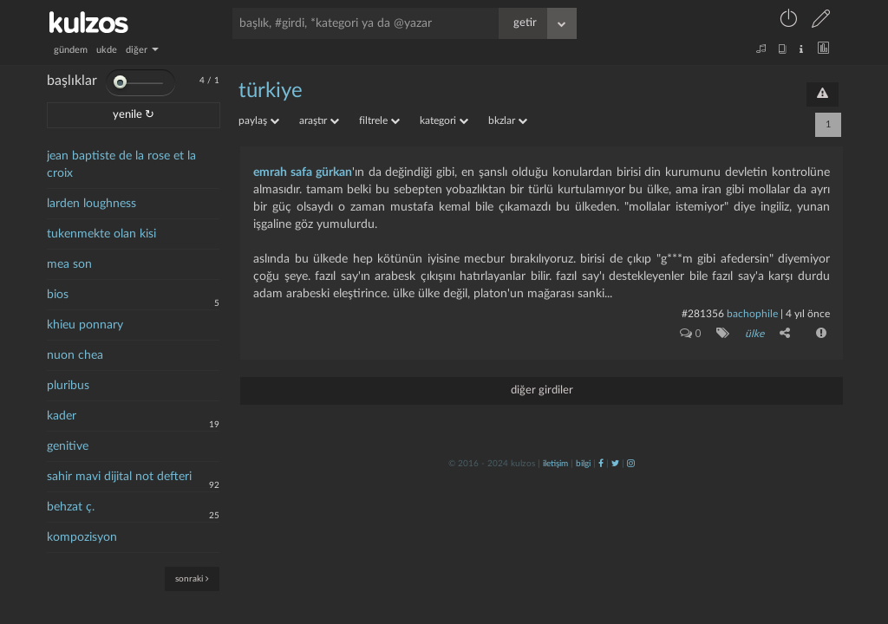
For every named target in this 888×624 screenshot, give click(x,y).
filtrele (379, 120)
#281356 (703, 314)
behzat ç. (71, 507)
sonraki (192, 578)
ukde (106, 50)
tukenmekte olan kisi (101, 234)
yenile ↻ (133, 114)
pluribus (68, 386)
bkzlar (507, 120)
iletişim (555, 463)
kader (61, 416)
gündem (71, 50)
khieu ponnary (85, 325)
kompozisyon (82, 537)
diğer (142, 50)
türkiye (270, 91)
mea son (69, 264)
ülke (754, 333)
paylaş (258, 120)
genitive (67, 446)
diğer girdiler (542, 390)
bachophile (752, 314)
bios (58, 295)
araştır (319, 120)
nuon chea (75, 355)
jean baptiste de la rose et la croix (121, 164)
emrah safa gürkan (302, 172)
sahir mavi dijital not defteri (119, 477)
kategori (444, 120)
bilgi (583, 463)
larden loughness (91, 204)
